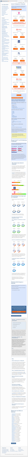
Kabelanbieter (15, 119)
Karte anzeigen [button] (19, 311)
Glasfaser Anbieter (13, 103)
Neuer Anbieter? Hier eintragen (14, 451)
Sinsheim (13, 436)
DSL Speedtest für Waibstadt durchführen (16, 315)
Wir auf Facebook (20, 449)
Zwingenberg (13, 440)
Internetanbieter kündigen (5, 45)
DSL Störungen (3, 28)
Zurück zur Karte (13, 443)
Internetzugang (3, 13)
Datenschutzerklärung (21, 450)
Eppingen (13, 418)
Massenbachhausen (14, 423)
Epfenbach (13, 417)
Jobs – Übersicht (12, 450)
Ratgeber (3, 15)
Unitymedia (19, 121)
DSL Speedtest (12, 449)
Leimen (13, 422)
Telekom (13, 111)
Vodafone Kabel (14, 121)
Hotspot (21, 407)
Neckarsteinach (14, 428)
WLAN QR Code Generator (5, 58)
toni (16, 107)
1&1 (12, 113)
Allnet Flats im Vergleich (5, 14)
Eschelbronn (13, 419)
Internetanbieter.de (20, 2)
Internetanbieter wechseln (5, 449)
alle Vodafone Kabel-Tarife (19, 80)
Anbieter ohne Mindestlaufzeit (5, 39)
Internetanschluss (4, 12)
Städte (23, 2)
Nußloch (13, 431)
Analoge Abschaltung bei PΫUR (5, 42)
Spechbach (13, 437)
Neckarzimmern (14, 429)
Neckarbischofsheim (14, 426)
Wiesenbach (13, 438)
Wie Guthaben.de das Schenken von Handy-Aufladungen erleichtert (4, 27)
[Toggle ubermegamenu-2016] (26, 1)
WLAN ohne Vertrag (4, 21)
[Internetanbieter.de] (5, 1)
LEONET (13, 107)
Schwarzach (13, 433)
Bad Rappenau (13, 415)
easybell (13, 115)
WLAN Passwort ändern (5, 34)
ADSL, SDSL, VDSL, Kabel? (5, 61)
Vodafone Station (4, 38)
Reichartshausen (14, 432)
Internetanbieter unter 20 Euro (5, 451)
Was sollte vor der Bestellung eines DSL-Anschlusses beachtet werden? (5, 54)
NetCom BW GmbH (14, 106)
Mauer (12, 424)
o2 (12, 114)
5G (14, 143)
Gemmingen (13, 420)
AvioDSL (13, 125)
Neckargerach (13, 427)
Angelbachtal (13, 414)
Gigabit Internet (4, 11)
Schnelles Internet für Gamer (5, 35)
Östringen (13, 441)
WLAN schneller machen (5, 57)
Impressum (19, 451)
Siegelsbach (13, 435)
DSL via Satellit (20, 127)
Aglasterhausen (14, 413)
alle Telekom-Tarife (19, 14)
